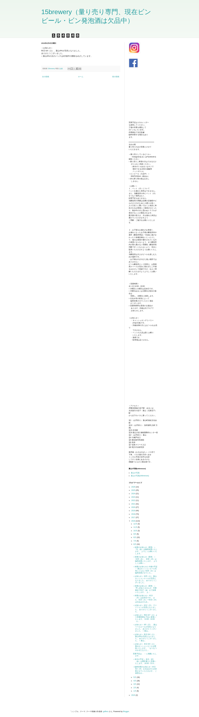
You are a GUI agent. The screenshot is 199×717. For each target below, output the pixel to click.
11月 (135, 527)
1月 (135, 691)
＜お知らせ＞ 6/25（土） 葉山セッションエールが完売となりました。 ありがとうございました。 (144, 579)
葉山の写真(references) (140, 476)
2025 (133, 490)
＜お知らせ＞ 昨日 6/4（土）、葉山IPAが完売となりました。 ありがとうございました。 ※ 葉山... (145, 637)
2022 (133, 500)
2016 (133, 521)
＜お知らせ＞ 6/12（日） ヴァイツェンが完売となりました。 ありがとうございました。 (144, 608)
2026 (133, 487)
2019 (133, 511)
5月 (135, 677)
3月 (135, 684)
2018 (133, 514)
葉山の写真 (135, 473)
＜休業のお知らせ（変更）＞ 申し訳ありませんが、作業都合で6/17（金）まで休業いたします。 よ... (144, 589)
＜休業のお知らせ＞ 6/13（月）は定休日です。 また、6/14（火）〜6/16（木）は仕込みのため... (145, 599)
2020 (133, 507)
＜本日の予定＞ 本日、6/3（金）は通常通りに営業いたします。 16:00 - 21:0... (144, 661)
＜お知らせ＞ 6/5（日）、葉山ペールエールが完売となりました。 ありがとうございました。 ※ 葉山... (145, 628)
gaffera (105, 711)
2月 (135, 688)
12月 (135, 524)
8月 (135, 537)
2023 (133, 497)
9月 (135, 534)
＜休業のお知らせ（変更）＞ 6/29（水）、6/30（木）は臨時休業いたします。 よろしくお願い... (145, 560)
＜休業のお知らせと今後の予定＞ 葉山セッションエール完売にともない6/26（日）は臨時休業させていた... (145, 570)
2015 (133, 695)
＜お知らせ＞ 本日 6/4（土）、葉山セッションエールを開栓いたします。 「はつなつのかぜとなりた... (145, 647)
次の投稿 (45, 77)
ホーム (80, 77)
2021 (133, 504)
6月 (135, 544)
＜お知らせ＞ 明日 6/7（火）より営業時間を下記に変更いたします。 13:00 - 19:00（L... (145, 618)
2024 (133, 494)
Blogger (126, 711)
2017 (133, 517)
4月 (135, 681)
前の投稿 (115, 77)
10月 (135, 531)
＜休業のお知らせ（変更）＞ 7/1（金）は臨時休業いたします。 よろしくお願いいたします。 (145, 550)
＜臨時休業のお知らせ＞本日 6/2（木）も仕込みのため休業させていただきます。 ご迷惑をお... (145, 670)
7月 (135, 541)
